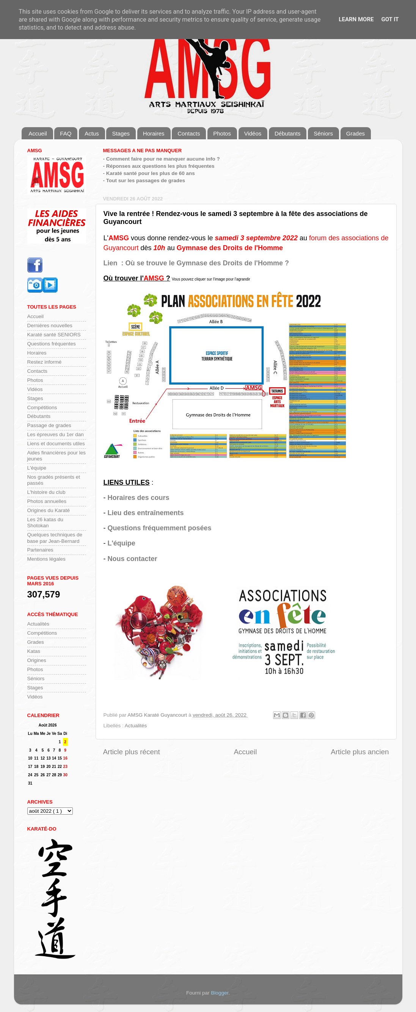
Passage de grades (49, 425)
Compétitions (42, 407)
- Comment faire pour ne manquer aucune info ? (161, 159)
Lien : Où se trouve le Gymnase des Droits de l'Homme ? (196, 263)
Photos (222, 133)
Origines (36, 660)
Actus (92, 133)
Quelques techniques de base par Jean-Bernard (55, 538)
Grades (355, 133)
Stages (121, 133)
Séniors (323, 133)
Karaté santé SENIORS (54, 334)
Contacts (188, 133)
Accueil (37, 133)
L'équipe (121, 543)
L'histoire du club (46, 492)
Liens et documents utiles (56, 443)
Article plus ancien (360, 752)
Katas (34, 651)
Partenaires (40, 550)
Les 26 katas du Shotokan (45, 522)
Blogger (219, 993)
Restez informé (44, 362)
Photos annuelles (47, 501)
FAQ (65, 133)
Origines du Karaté (48, 510)
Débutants (287, 133)
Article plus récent (131, 752)
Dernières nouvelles (49, 325)
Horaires (154, 133)
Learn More (356, 19)
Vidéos (253, 133)
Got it (390, 19)
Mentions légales (46, 559)
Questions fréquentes (51, 344)
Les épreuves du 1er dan (55, 434)
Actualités (136, 725)
